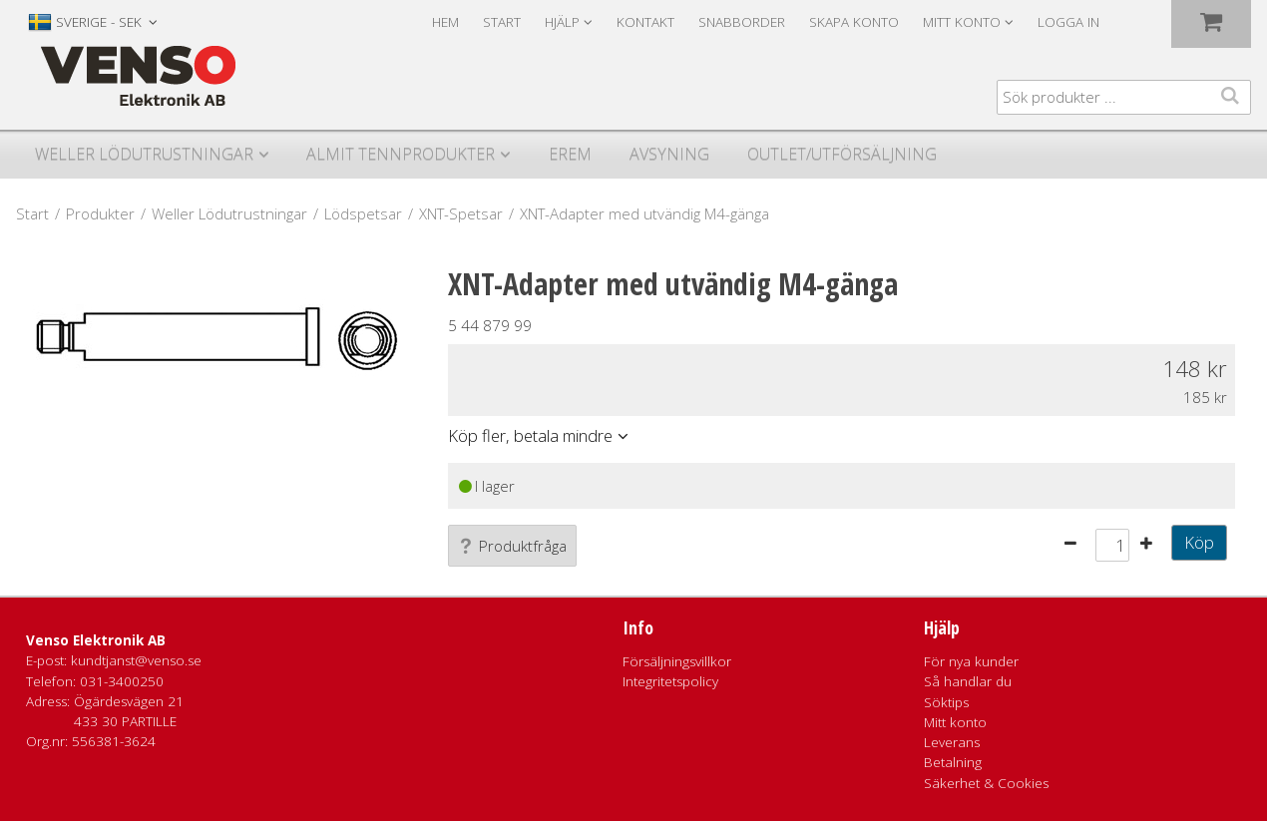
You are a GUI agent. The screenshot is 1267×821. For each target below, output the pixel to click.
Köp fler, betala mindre (530, 435)
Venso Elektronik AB (96, 640)
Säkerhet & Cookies (986, 783)
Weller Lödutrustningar (144, 154)
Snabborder (741, 22)
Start (502, 22)
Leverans (952, 742)
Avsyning (669, 154)
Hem (445, 22)
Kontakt (645, 22)
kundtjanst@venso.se (136, 660)
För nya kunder (971, 661)
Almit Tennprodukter (400, 154)
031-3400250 (122, 681)
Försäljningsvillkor (677, 661)
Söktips (946, 702)
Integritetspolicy (670, 681)
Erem (570, 154)
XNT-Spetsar (461, 213)
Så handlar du (968, 681)
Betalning (953, 762)
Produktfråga (512, 546)
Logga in (1068, 22)
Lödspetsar (363, 213)
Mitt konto (955, 722)
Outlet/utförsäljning (842, 154)
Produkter (100, 213)
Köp (1199, 542)
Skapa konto (854, 22)
